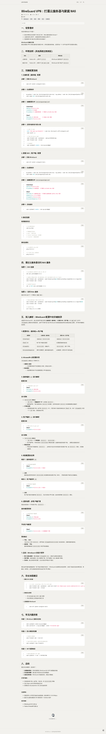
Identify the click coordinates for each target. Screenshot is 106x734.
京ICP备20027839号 (56, 731)
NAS (35, 19)
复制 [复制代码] (82, 83)
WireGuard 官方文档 (29, 704)
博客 (78, 2)
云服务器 (47, 19)
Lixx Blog (24, 2)
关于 (81, 2)
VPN (31, 19)
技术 (24, 16)
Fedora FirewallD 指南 (30, 706)
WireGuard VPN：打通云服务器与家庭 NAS (48, 11)
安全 (43, 19)
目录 (24, 23)
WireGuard (26, 19)
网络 (39, 19)
